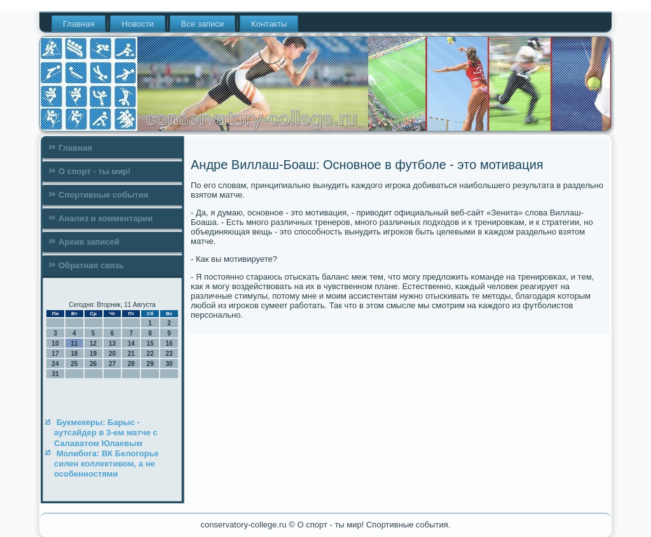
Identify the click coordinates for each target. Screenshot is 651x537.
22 (150, 353)
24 (54, 363)
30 (168, 363)
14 (131, 343)
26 (93, 363)
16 (168, 343)
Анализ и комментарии (105, 218)
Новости (137, 24)
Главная (78, 24)
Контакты (269, 24)
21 (131, 353)
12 (93, 343)
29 (150, 363)
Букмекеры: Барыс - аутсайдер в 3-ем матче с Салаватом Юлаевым (106, 433)
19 (93, 353)
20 (112, 353)
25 (74, 363)
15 (150, 343)
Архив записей (89, 242)
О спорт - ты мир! (94, 171)
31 (54, 373)
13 (112, 343)
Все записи (202, 24)
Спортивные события (103, 195)
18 (74, 353)
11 (74, 343)
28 (131, 363)
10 (54, 343)
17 (54, 353)
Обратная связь (91, 265)
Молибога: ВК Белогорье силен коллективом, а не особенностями (106, 464)
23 (168, 353)
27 (112, 363)
